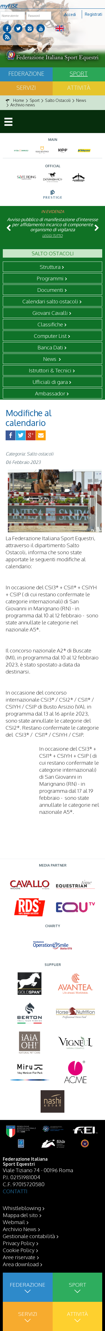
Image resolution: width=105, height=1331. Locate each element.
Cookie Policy (18, 1250)
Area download (21, 1264)
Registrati (93, 14)
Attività (78, 87)
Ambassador (50, 393)
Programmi (50, 278)
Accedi (70, 14)
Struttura (50, 266)
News (50, 358)
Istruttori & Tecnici (50, 370)
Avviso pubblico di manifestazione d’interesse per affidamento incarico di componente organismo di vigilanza (52, 224)
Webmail (14, 1221)
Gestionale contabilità (29, 1236)
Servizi (26, 87)
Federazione (26, 73)
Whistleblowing (22, 1207)
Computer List (50, 335)
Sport (79, 73)
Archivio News (19, 1228)
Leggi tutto (52, 235)
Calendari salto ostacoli (50, 301)
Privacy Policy (19, 1243)
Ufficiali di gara (50, 381)
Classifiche (50, 324)
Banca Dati (50, 347)
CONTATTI (15, 1191)
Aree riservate (19, 1257)
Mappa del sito (20, 1214)
